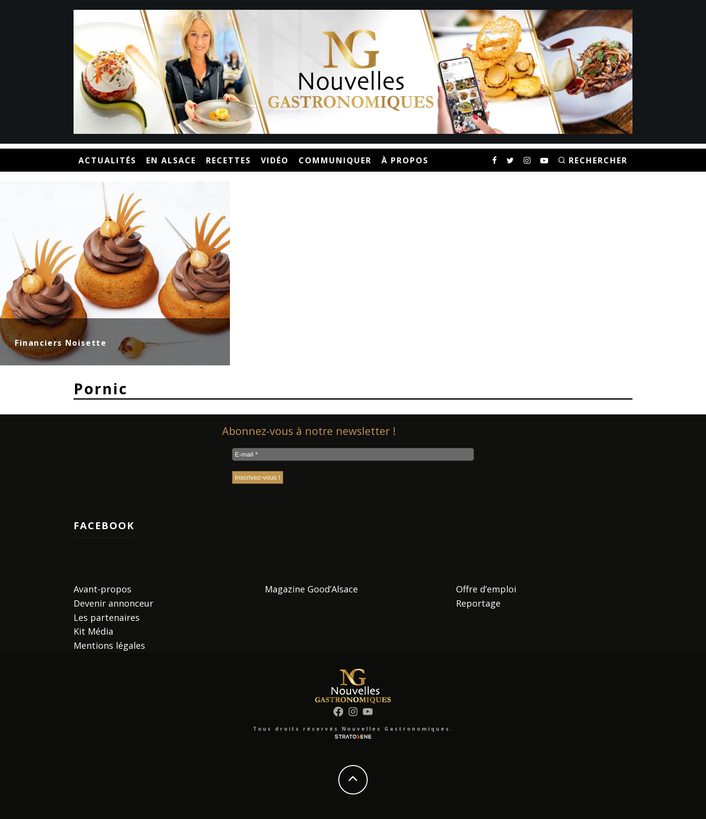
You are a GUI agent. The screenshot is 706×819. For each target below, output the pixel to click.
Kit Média (93, 631)
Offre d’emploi (486, 589)
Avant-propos (102, 589)
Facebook (104, 525)
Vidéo (275, 160)
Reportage (478, 603)
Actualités (107, 160)
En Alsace (171, 160)
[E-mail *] (353, 454)
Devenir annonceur (113, 603)
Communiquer (335, 160)
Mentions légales (109, 645)
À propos (405, 160)
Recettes (228, 160)
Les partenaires (107, 617)
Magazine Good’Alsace (311, 589)
